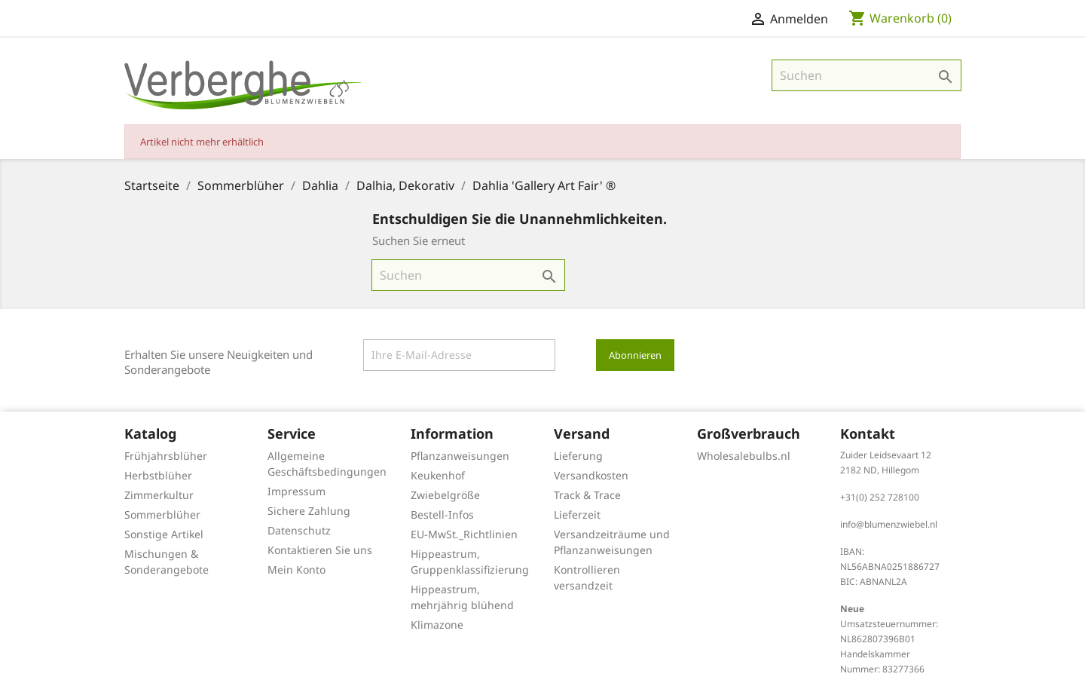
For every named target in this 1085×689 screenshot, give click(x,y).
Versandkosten (591, 475)
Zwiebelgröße (445, 495)
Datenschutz (299, 530)
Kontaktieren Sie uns (319, 550)
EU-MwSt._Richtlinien (464, 534)
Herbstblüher (158, 475)
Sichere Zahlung (308, 511)
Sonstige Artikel (163, 534)
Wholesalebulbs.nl (743, 456)
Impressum (296, 491)
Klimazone (437, 624)
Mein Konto (296, 569)
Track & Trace (587, 495)
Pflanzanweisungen (460, 456)
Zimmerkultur (159, 495)
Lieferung (578, 456)
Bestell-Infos (442, 514)
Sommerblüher (162, 514)
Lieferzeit (577, 514)
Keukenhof (438, 475)
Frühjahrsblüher (165, 456)
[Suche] (866, 75)
